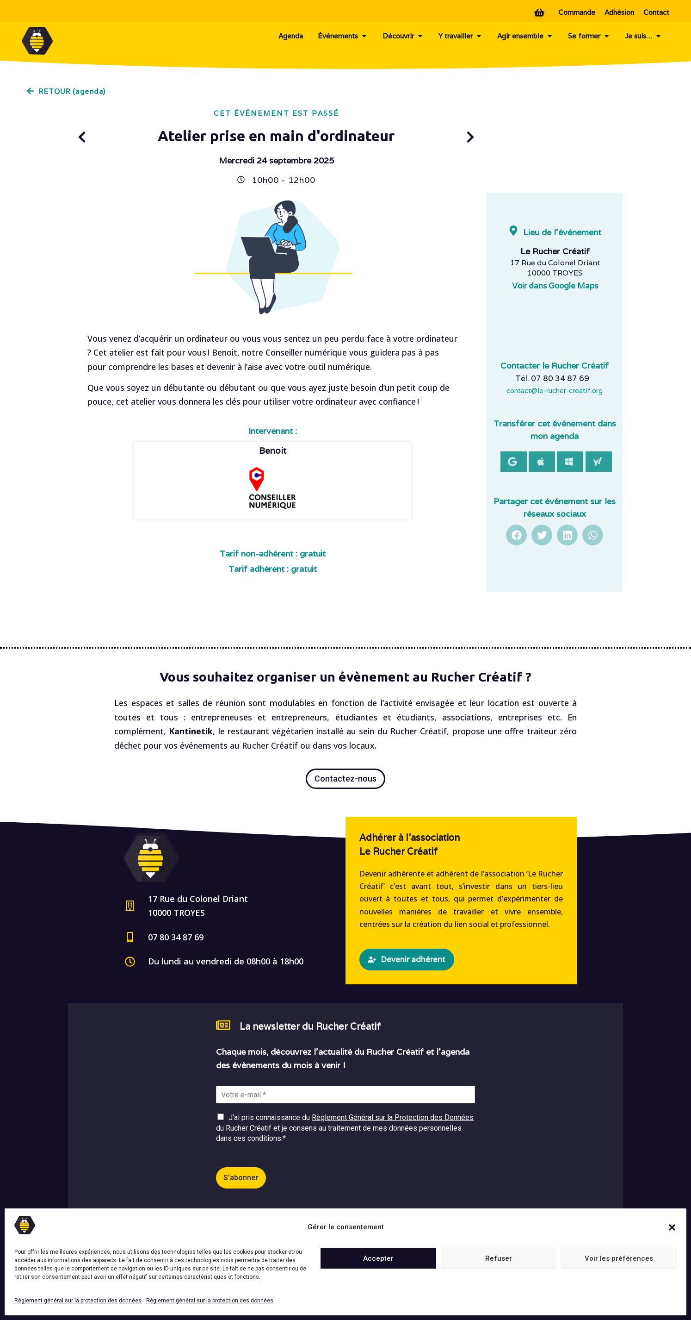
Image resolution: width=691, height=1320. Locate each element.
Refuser (498, 1258)
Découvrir (403, 36)
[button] (672, 1227)
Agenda (290, 35)
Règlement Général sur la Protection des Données (393, 1117)
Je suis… (643, 36)
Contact (656, 12)
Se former (589, 36)
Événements (343, 36)
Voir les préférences (619, 1258)
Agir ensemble (525, 36)
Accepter (378, 1258)
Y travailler (460, 36)
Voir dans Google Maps (555, 286)
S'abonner (241, 1177)
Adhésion (619, 12)
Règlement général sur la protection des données (78, 1300)
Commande (576, 12)
